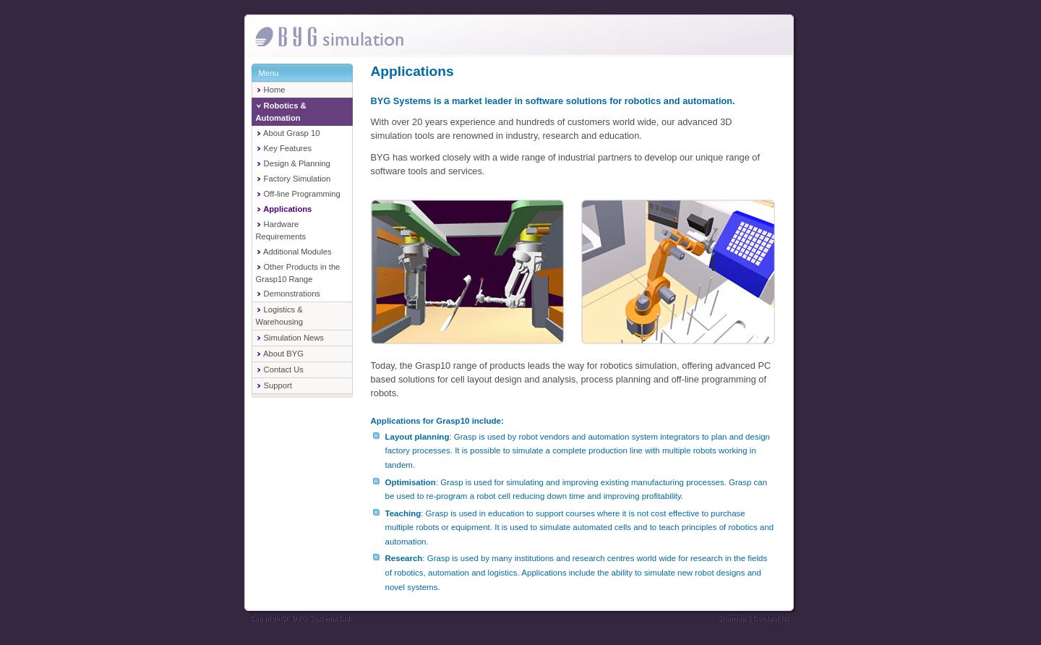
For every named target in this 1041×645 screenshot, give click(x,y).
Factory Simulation (293, 178)
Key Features (284, 148)
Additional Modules (294, 251)
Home (271, 89)
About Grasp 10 (288, 133)
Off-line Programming (298, 193)
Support (274, 385)
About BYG (280, 353)
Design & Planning (293, 163)
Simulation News (290, 337)
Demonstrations (288, 293)
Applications (284, 209)
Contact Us (280, 369)
